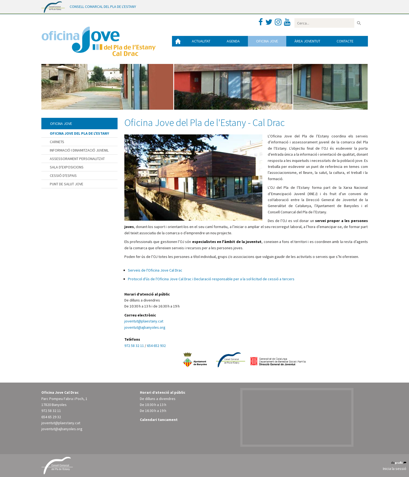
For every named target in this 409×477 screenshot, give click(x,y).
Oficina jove (267, 41)
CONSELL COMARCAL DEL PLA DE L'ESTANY (103, 6)
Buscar (359, 23)
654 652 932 (156, 345)
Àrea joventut (307, 41)
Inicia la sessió (394, 468)
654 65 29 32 (51, 416)
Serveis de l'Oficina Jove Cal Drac (155, 270)
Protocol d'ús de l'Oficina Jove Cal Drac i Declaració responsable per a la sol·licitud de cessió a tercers (211, 278)
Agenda (233, 41)
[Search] (324, 23)
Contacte (345, 41)
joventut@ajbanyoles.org (144, 327)
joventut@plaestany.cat (143, 321)
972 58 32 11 (134, 345)
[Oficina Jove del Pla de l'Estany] (98, 40)
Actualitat (201, 41)
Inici (178, 41)
